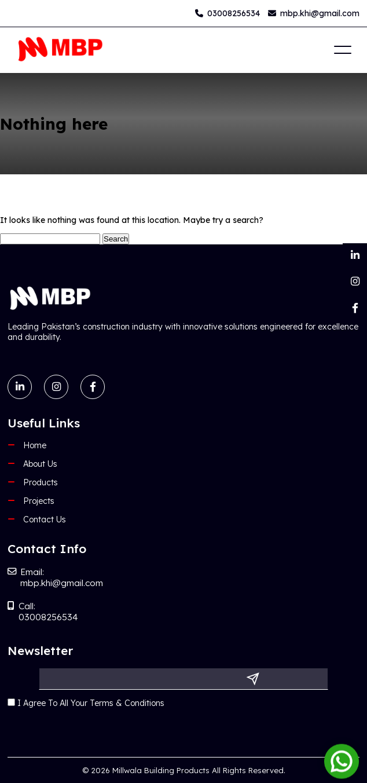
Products (40, 482)
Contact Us (44, 519)
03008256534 (227, 13)
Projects (38, 501)
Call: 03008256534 (43, 612)
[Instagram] (355, 281)
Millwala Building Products (161, 770)
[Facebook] (355, 308)
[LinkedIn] (355, 255)
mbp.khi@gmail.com (313, 13)
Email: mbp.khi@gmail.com (55, 577)
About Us (40, 464)
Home (34, 445)
